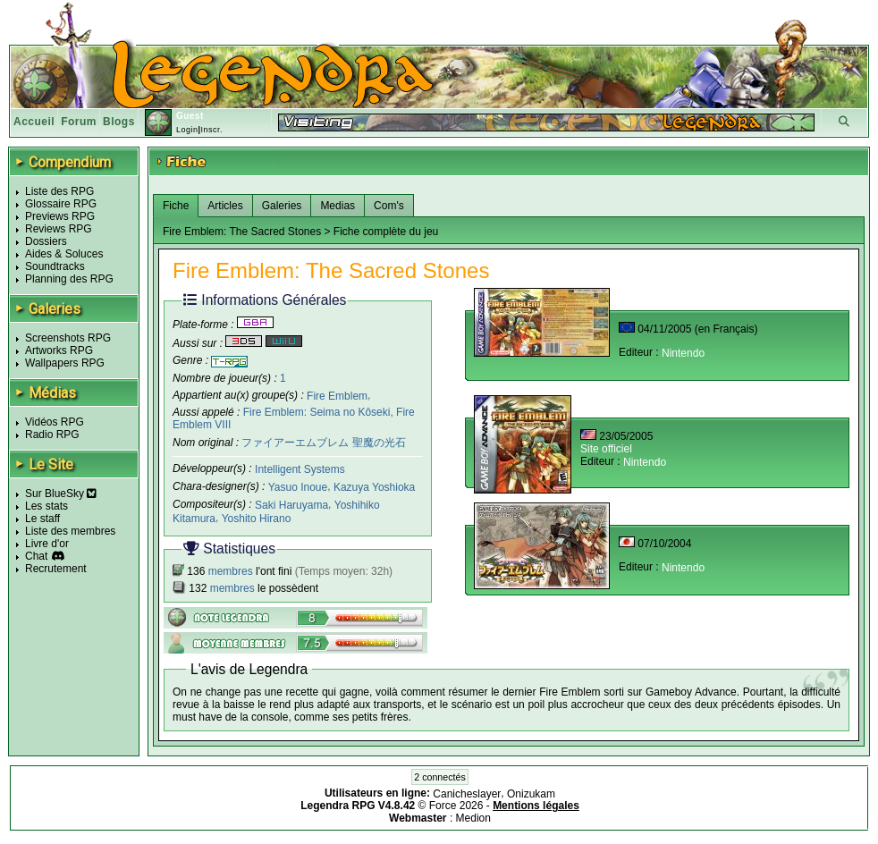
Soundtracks (55, 266)
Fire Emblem (337, 395)
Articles (224, 205)
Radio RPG (52, 434)
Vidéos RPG (54, 422)
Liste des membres (70, 531)
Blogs (119, 121)
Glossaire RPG (61, 204)
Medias (337, 205)
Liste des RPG (59, 191)
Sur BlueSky (61, 493)
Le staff (42, 518)
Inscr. (211, 129)
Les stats (46, 506)
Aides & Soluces (64, 254)
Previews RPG (60, 216)
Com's (389, 205)
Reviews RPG (58, 229)
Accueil (34, 121)
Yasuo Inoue (298, 487)
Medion (473, 818)
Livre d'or (47, 543)
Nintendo (683, 353)
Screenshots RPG (68, 338)
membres (230, 571)
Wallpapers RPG (65, 363)
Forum (79, 121)
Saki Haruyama (291, 505)
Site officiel (606, 449)
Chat (36, 556)
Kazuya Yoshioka (374, 487)
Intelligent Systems (300, 469)
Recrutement (56, 568)
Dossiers (46, 241)
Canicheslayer (467, 793)
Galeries (282, 205)
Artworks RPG (59, 350)
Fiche (176, 205)
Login (187, 129)
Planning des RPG (69, 279)
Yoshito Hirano (256, 518)
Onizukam (531, 793)
